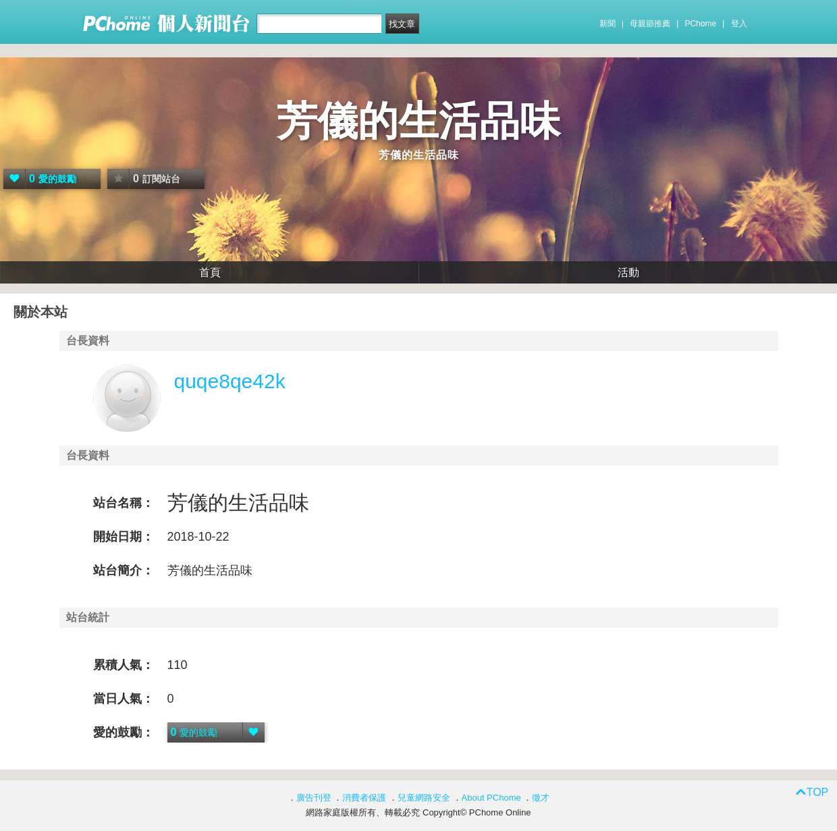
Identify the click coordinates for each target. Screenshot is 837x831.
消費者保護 (364, 798)
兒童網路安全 (424, 798)
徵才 (540, 798)
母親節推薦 (650, 23)
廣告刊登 (313, 798)
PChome (700, 23)
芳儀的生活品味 (418, 121)
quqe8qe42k (230, 381)
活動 (628, 272)
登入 (739, 23)
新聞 (607, 23)
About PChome (491, 798)
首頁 (210, 272)
